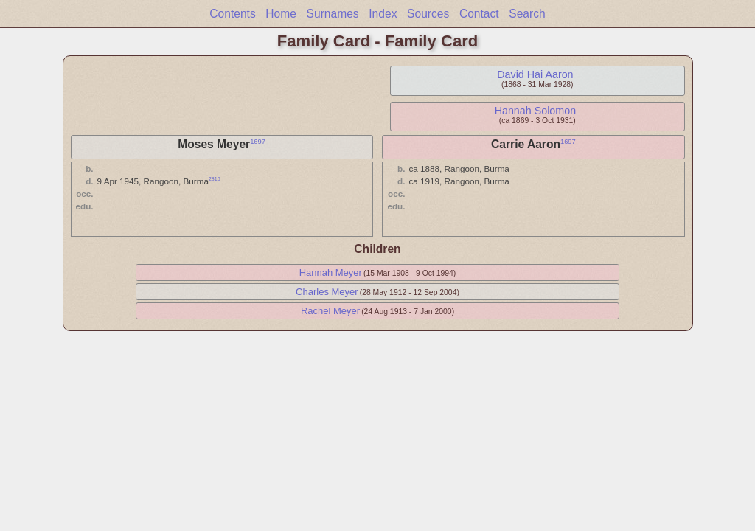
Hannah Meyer (330, 272)
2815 (214, 178)
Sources (428, 13)
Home (280, 13)
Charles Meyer (327, 291)
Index (383, 13)
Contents (232, 13)
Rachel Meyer (330, 310)
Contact (479, 13)
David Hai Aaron (535, 74)
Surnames (333, 13)
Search (527, 13)
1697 (257, 141)
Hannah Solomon (535, 111)
